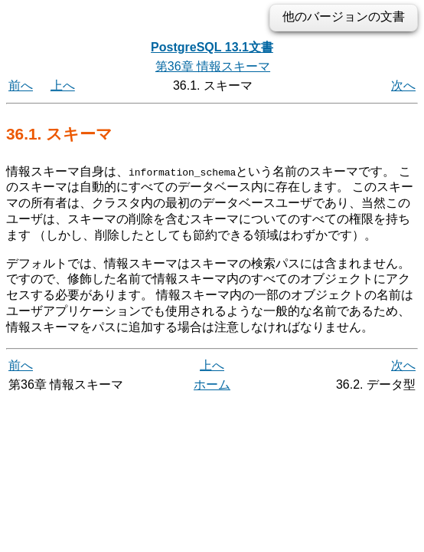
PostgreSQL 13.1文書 (212, 47)
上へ (63, 85)
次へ (403, 85)
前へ (20, 85)
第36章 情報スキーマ (212, 66)
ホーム (212, 383)
